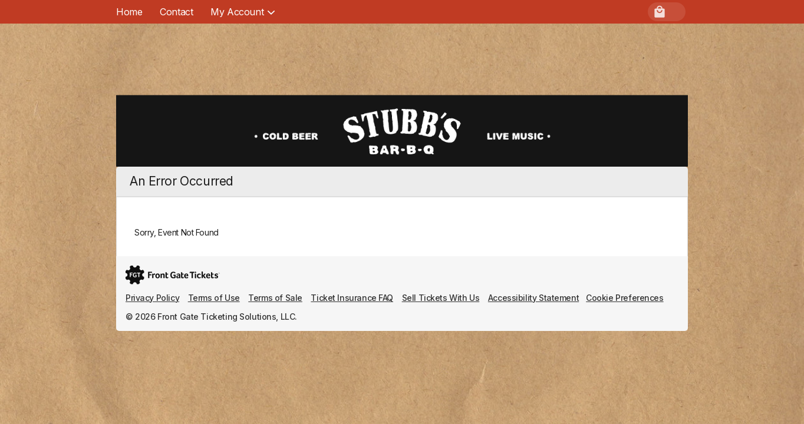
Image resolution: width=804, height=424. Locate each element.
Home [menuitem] (129, 12)
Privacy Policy (152, 298)
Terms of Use (214, 298)
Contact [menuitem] (176, 12)
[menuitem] (237, 12)
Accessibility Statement (533, 298)
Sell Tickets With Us (441, 298)
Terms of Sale (275, 298)
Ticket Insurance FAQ (352, 298)
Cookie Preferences (624, 298)
